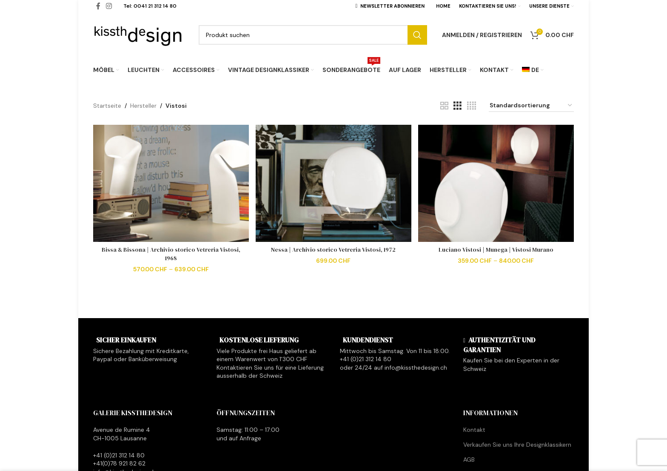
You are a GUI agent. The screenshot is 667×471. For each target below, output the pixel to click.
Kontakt (474, 430)
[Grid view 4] (471, 106)
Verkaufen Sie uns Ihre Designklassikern (517, 444)
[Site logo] (138, 34)
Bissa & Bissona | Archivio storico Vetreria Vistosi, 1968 (170, 252)
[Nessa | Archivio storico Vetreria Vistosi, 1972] (333, 183)
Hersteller (143, 105)
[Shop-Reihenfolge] (531, 106)
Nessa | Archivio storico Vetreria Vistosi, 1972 (333, 248)
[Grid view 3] (457, 106)
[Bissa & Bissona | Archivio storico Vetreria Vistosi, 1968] (170, 183)
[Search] (313, 35)
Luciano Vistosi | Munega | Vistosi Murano (496, 248)
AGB (469, 459)
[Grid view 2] (444, 106)
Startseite (107, 105)
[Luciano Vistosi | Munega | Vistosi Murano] (496, 183)
